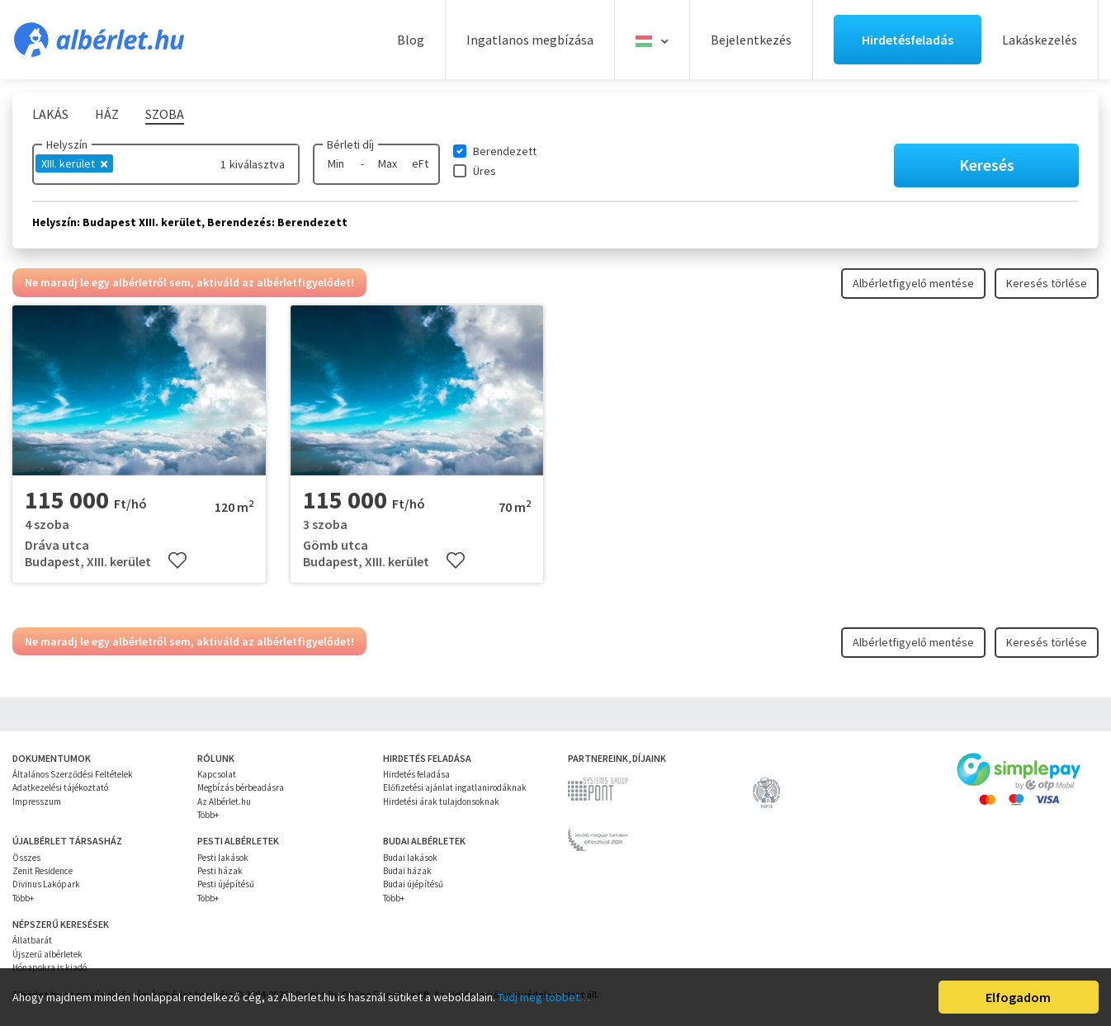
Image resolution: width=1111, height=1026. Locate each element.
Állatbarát (32, 940)
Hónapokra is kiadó (49, 967)
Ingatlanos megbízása (529, 39)
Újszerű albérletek (47, 954)
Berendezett (505, 151)
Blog (410, 39)
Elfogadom (1018, 997)
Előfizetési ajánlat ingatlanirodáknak (455, 787)
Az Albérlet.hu (224, 801)
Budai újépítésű (413, 884)
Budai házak (407, 871)
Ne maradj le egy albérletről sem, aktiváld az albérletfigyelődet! (189, 282)
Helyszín (66, 144)
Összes (26, 857)
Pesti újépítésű (225, 884)
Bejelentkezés (751, 39)
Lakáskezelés (1039, 39)
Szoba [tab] (164, 114)
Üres (484, 170)
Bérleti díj (350, 144)
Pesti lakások (222, 857)
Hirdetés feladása (416, 774)
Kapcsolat (216, 774)
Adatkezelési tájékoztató (60, 787)
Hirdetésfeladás (907, 39)
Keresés (986, 164)
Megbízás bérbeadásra (240, 787)
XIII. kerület (74, 163)
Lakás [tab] (50, 114)
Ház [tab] (107, 114)
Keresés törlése (1046, 283)
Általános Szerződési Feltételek (72, 774)
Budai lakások (410, 857)
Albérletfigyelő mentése (913, 283)
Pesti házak (220, 871)
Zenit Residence (42, 871)
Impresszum (36, 801)
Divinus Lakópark (46, 884)
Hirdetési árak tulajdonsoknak (441, 801)
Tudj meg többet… (544, 997)
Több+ (208, 814)
